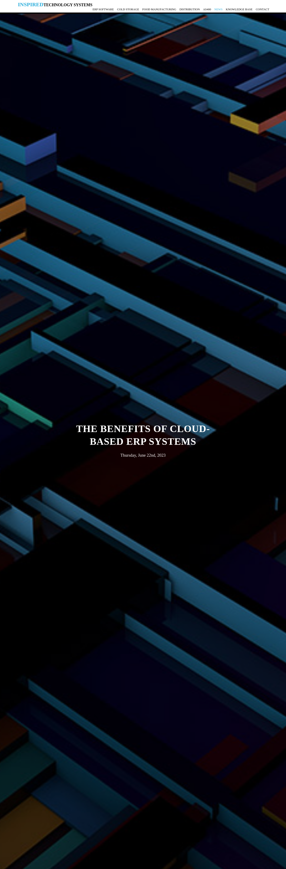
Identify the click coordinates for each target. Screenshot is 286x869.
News (218, 9)
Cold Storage (128, 9)
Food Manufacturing (159, 9)
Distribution (189, 9)
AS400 (207, 9)
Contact (262, 9)
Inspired (55, 4)
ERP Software (103, 9)
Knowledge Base (239, 9)
